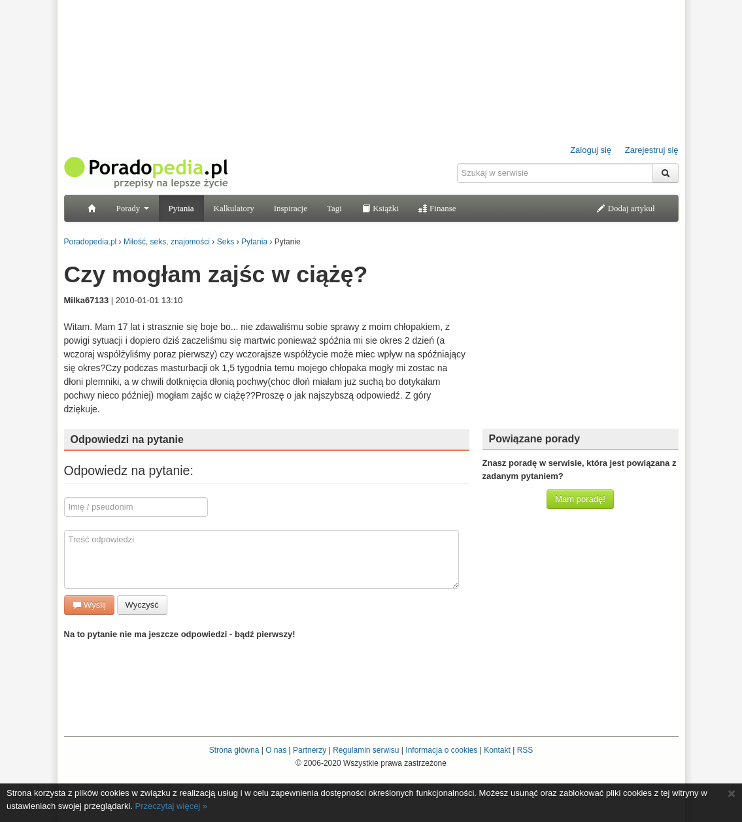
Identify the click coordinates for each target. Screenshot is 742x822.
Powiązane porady (535, 438)
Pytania (181, 208)
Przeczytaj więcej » (171, 806)
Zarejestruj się (652, 150)
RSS (525, 750)
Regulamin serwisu (366, 750)
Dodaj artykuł (625, 208)
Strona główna (234, 750)
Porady (132, 208)
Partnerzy (309, 750)
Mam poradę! (580, 499)
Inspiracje (290, 208)
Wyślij (89, 605)
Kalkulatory (234, 208)
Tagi (334, 208)
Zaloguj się (590, 150)
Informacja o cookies (441, 750)
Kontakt (497, 750)
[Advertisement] (580, 336)
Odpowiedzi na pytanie (127, 439)
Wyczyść (142, 605)
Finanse (437, 208)
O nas (275, 750)
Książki (380, 208)
